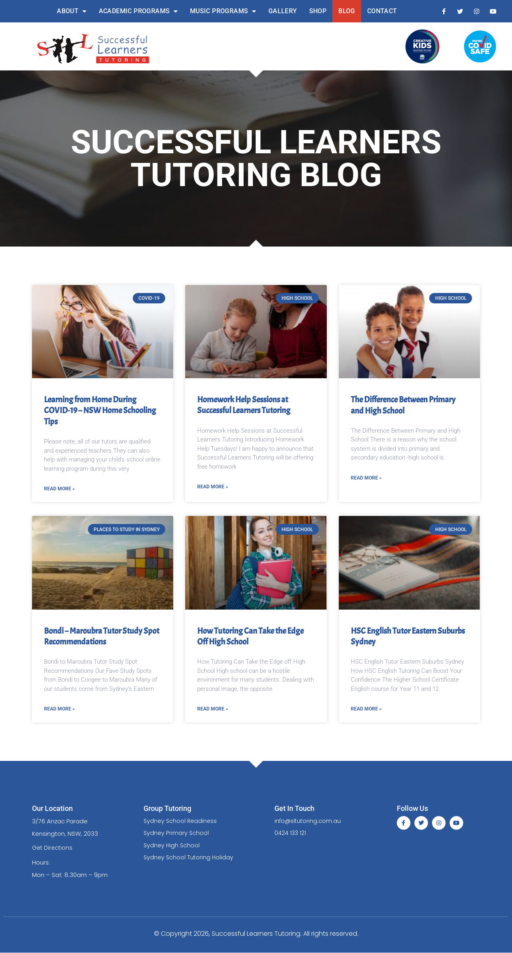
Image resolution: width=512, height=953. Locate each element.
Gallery (282, 11)
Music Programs (223, 11)
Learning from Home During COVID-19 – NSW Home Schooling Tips (100, 410)
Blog (346, 11)
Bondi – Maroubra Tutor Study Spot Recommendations (101, 636)
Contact (382, 11)
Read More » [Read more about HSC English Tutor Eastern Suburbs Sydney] (366, 709)
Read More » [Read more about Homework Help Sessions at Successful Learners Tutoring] (212, 487)
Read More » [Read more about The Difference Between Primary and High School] (366, 478)
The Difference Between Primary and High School (403, 404)
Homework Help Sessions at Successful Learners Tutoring (243, 404)
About (71, 11)
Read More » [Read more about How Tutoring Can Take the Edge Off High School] (212, 709)
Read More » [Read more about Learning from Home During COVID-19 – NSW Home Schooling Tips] (59, 489)
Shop (318, 11)
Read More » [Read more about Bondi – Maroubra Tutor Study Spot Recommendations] (59, 709)
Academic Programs (138, 11)
